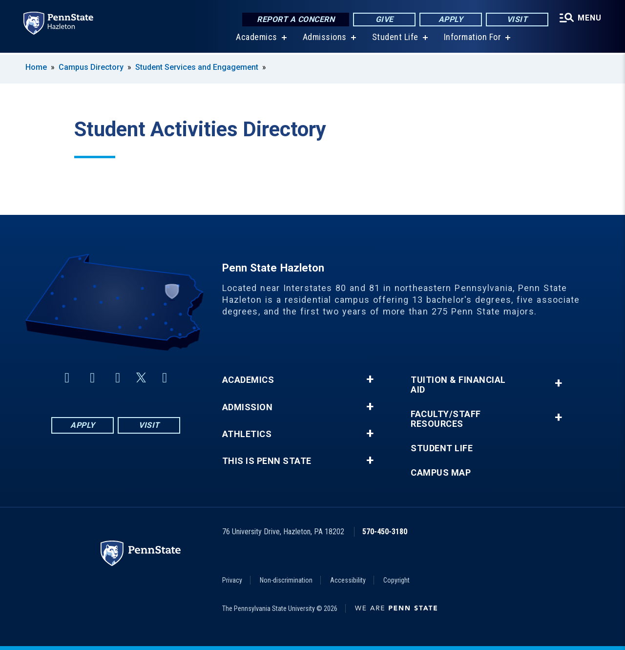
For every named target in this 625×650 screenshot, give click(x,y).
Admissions (325, 39)
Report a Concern (295, 19)
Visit (517, 19)
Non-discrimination (286, 580)
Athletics (247, 434)
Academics (256, 39)
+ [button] (370, 379)
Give (384, 19)
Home (36, 67)
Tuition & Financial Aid (458, 385)
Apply (450, 19)
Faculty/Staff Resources (446, 419)
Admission (247, 407)
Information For (472, 39)
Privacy (232, 580)
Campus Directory (91, 67)
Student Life (395, 39)
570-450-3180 (384, 531)
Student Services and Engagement (196, 67)
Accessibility (348, 580)
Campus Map (441, 473)
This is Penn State (267, 461)
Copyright (396, 580)
